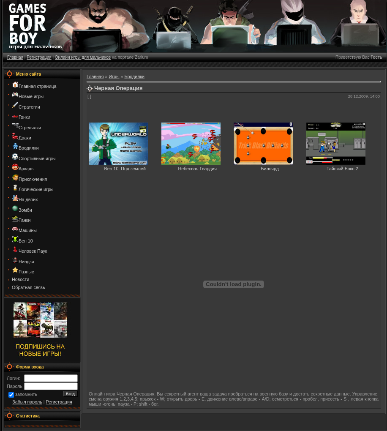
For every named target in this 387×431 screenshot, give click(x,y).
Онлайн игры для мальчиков (83, 57)
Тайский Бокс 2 (342, 168)
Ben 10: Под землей (125, 168)
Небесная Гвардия (197, 168)
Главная (15, 57)
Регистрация (39, 57)
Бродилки (134, 76)
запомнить (26, 394)
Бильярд (270, 168)
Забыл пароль (27, 401)
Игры (114, 76)
